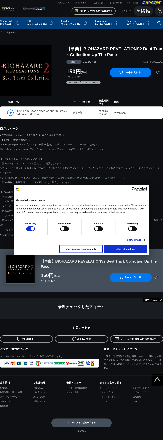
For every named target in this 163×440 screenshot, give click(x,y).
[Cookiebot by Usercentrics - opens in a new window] (134, 189)
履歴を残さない (151, 300)
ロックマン (105, 401)
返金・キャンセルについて (121, 349)
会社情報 (4, 406)
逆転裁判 (137, 397)
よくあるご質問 (98, 3)
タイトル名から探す (40, 23)
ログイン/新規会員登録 (76, 388)
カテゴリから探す (138, 23)
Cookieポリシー (7, 401)
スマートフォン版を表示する (81, 422)
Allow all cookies (125, 249)
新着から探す (12, 23)
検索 (158, 23)
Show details (134, 239)
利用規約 (4, 388)
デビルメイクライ (141, 392)
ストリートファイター (110, 397)
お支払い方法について (14, 349)
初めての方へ (64, 3)
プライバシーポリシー (10, 397)
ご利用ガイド (80, 3)
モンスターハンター (109, 388)
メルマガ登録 (132, 3)
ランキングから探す (74, 23)
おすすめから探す (107, 23)
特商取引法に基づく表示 (11, 392)
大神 (135, 401)
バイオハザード (107, 392)
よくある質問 (39, 397)
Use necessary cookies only (81, 249)
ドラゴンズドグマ (141, 388)
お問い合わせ (116, 3)
